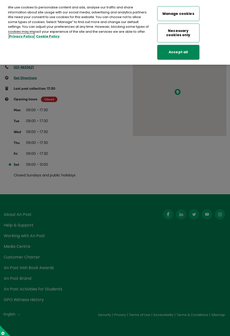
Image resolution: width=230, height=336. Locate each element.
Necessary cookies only (178, 30)
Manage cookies (178, 11)
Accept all (178, 50)
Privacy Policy (21, 34)
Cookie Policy (48, 34)
